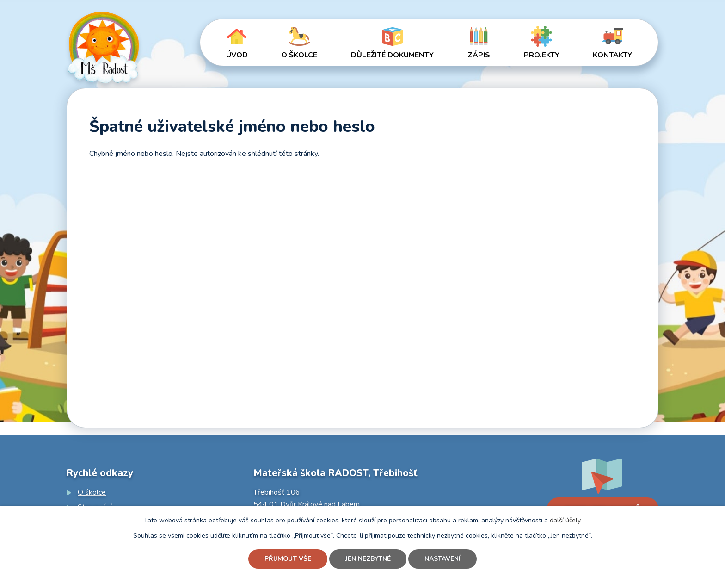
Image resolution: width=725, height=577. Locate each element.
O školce (299, 55)
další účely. (566, 520)
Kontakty (612, 55)
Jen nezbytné (368, 559)
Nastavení (443, 559)
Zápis (478, 55)
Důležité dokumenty (392, 55)
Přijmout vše (287, 559)
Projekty (541, 55)
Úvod (237, 55)
